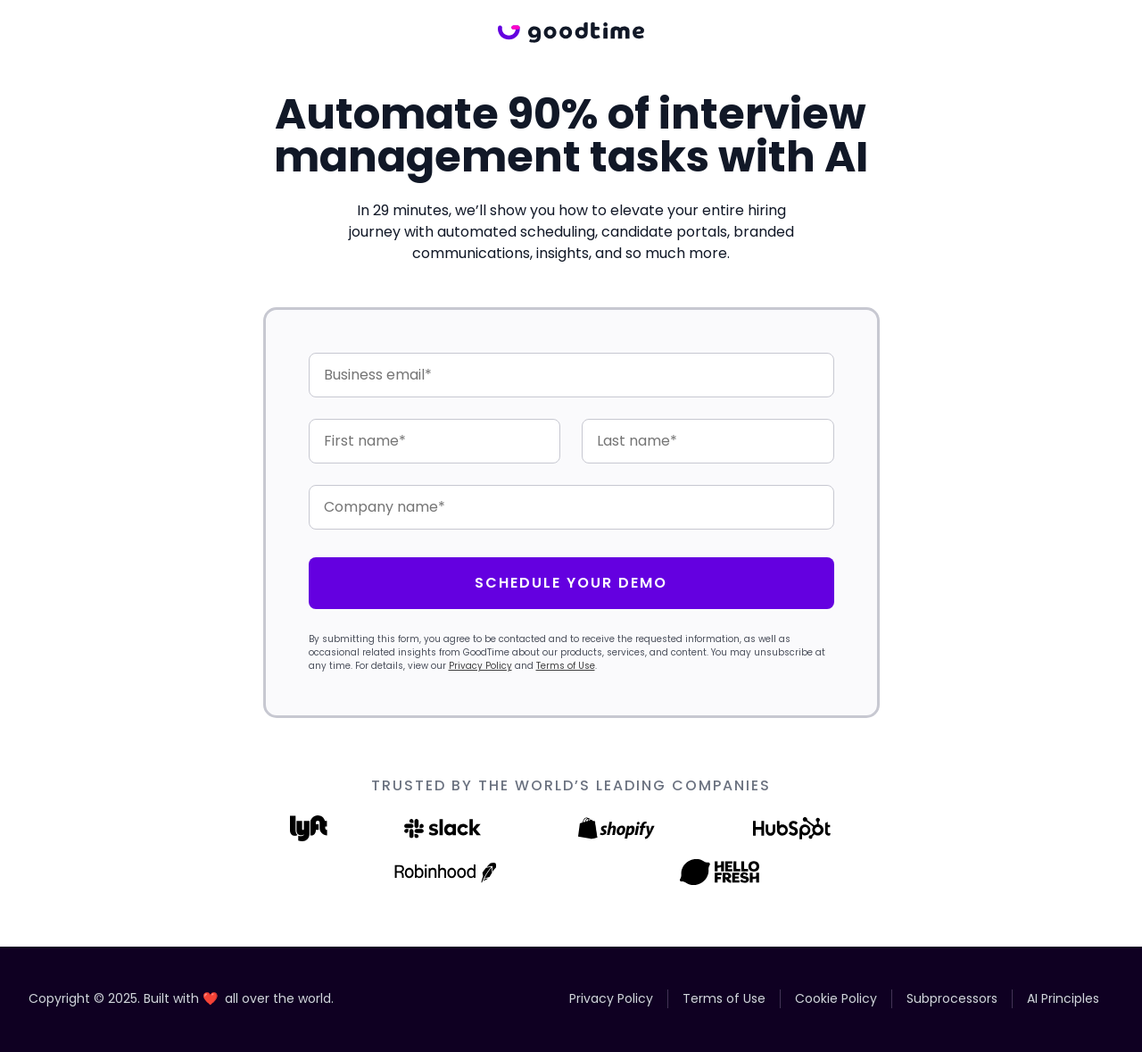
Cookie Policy (836, 998)
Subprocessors (951, 998)
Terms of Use (565, 665)
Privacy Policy (480, 665)
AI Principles (1063, 998)
